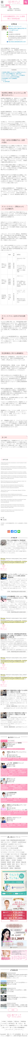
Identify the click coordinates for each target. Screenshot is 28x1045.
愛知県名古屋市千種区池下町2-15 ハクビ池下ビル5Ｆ (17, 29)
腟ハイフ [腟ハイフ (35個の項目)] (23, 864)
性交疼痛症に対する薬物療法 (9, 78)
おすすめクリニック (21, 649)
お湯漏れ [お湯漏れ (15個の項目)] (20, 846)
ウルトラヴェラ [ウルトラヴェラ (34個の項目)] (17, 850)
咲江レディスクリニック (15, 26)
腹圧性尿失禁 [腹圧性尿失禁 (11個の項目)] (4, 868)
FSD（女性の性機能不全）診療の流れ (12, 73)
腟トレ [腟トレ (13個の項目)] (18, 864)
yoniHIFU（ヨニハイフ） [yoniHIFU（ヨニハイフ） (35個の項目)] (15, 844)
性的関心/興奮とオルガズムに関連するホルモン (14, 72)
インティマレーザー (21, 708)
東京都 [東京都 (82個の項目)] (18, 862)
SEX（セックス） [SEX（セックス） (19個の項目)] (6, 842)
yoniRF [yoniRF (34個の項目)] (3, 846)
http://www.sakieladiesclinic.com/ (17, 41)
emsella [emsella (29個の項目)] (3, 840)
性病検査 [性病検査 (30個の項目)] (3, 862)
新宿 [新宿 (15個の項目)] (13, 862)
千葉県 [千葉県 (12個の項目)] (17, 856)
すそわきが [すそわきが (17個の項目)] (4, 848)
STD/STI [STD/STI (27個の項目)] (14, 842)
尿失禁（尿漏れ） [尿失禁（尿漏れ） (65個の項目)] (6, 860)
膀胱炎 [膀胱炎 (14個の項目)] (11, 868)
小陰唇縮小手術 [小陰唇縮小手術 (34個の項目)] (21, 858)
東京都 (8, 706)
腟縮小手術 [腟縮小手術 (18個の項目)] (11, 866)
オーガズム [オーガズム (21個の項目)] (4, 852)
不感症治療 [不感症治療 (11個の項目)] (24, 854)
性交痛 (7, 5)
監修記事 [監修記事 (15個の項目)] (3, 864)
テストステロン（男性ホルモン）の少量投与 (13, 75)
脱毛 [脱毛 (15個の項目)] (13, 864)
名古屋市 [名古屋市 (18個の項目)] (23, 856)
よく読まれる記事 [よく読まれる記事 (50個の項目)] (13, 848)
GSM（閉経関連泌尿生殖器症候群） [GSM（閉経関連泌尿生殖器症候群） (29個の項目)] (16, 840)
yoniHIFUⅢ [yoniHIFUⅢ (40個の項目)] (4, 844)
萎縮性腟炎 (14, 706)
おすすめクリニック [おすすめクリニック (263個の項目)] (11, 846)
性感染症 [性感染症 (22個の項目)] (19, 860)
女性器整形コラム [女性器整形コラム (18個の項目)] (11, 858)
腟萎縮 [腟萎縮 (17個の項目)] (17, 866)
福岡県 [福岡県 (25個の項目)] (9, 864)
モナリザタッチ (11, 649)
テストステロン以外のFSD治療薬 (10, 76)
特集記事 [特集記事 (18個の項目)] (23, 862)
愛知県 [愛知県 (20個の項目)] (9, 862)
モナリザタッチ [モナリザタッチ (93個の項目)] (15, 854)
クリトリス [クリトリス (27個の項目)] (11, 852)
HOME (2, 523)
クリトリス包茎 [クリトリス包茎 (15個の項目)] (5, 854)
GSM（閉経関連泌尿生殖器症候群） (17, 591)
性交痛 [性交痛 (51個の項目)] (14, 860)
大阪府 (3, 649)
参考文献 (6, 81)
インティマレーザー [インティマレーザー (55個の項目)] (6, 850)
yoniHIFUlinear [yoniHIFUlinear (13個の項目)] (22, 842)
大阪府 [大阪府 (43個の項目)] (3, 858)
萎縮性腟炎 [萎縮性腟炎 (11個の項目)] (18, 868)
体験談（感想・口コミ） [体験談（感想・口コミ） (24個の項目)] (7, 856)
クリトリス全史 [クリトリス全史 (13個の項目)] (20, 852)
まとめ (4, 80)
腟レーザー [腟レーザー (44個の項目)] (4, 866)
